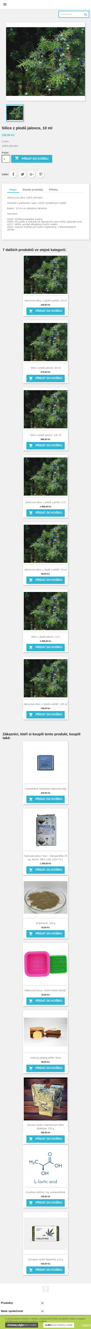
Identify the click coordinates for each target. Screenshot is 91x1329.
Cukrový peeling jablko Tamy (45, 1057)
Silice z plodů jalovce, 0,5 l (45, 636)
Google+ (31, 174)
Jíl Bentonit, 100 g (45, 923)
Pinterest (40, 174)
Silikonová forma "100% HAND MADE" (45, 990)
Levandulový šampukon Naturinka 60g (45, 788)
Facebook (45, 1288)
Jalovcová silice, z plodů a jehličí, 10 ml (45, 569)
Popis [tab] (13, 189)
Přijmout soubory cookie (58, 1325)
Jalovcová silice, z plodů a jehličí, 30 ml (45, 300)
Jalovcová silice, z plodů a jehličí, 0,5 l (45, 502)
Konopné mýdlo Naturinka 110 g (45, 1259)
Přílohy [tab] (53, 189)
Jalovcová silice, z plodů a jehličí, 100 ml (45, 704)
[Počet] (6, 159)
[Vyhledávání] (74, 14)
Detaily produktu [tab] (33, 189)
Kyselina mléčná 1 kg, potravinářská (45, 1192)
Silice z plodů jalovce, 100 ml (45, 435)
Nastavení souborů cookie (22, 1325)
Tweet (22, 174)
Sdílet (13, 174)
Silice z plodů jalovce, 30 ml (46, 367)
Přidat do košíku (31, 158)
